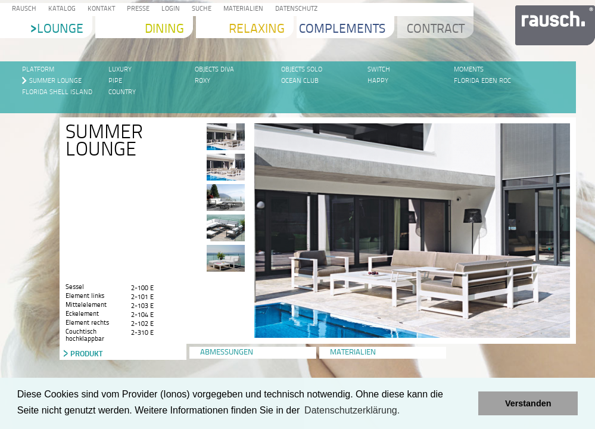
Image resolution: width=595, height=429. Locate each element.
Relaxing (257, 29)
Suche (199, 9)
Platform (38, 69)
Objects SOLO (301, 69)
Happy (377, 81)
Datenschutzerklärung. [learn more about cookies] (352, 410)
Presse (136, 9)
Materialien (241, 9)
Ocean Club (300, 81)
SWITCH (378, 69)
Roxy (202, 81)
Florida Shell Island (57, 92)
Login (169, 9)
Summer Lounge (55, 81)
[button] (466, 403)
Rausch (22, 9)
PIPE (115, 81)
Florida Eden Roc (482, 81)
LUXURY (120, 69)
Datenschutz (294, 9)
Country (122, 92)
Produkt (86, 353)
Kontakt (99, 9)
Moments (469, 69)
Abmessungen (226, 352)
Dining (164, 29)
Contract (436, 29)
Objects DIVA (214, 69)
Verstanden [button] (528, 403)
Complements (342, 29)
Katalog (60, 9)
